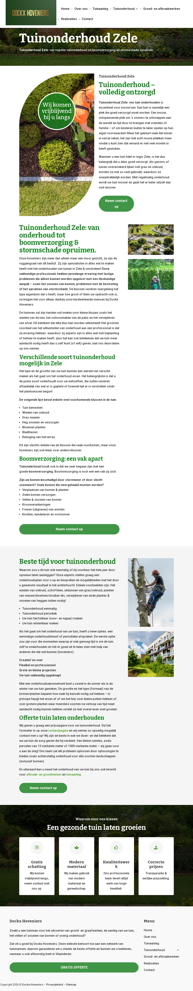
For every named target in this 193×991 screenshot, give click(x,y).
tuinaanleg (73, 774)
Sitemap (71, 984)
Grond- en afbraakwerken (161, 9)
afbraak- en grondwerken (43, 774)
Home (65, 9)
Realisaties (69, 19)
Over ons (81, 9)
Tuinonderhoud (124, 9)
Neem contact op (116, 203)
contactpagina (58, 730)
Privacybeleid (54, 984)
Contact (87, 19)
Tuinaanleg (100, 9)
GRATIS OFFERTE (74, 967)
